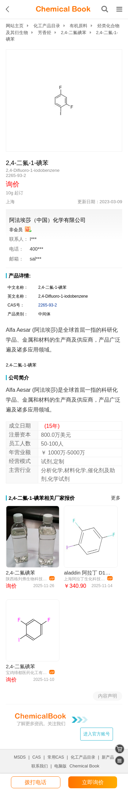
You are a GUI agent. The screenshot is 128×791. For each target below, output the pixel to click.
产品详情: (20, 276)
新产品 (108, 757)
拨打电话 (35, 782)
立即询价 (93, 782)
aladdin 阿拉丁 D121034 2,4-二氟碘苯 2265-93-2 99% (88, 573)
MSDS (20, 757)
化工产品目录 (46, 25)
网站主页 (15, 25)
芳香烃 (44, 32)
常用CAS (55, 757)
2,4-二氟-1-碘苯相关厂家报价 (42, 498)
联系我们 (39, 766)
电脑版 (60, 766)
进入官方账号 (96, 733)
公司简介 (19, 377)
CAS (36, 757)
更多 (115, 498)
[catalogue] (120, 760)
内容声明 (107, 696)
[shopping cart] (120, 749)
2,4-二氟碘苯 (73, 32)
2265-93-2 (47, 305)
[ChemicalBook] (63, 9)
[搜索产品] (104, 9)
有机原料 (78, 25)
